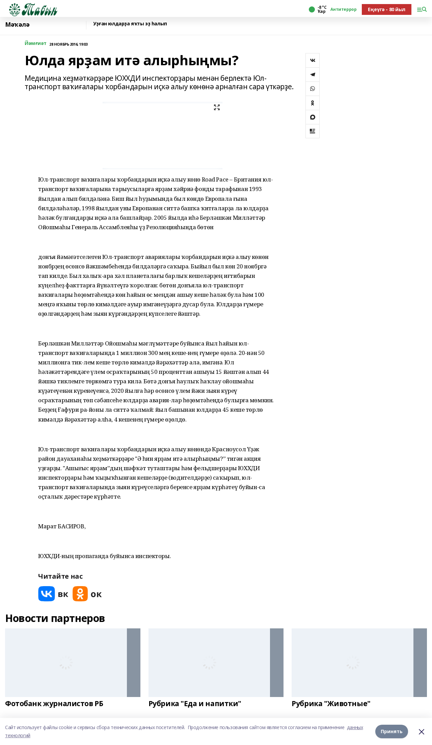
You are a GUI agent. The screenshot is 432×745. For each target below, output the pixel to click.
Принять (392, 731)
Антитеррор (343, 9)
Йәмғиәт (36, 43)
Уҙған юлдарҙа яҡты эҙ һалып (130, 24)
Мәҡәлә (17, 24)
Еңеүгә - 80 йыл (386, 9)
